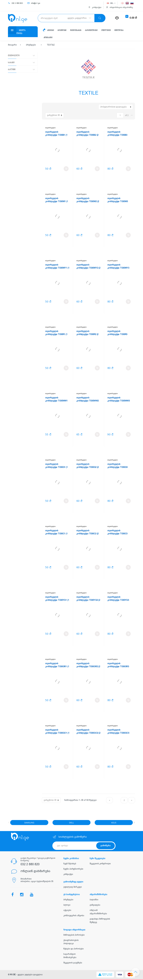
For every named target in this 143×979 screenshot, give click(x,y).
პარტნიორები (91, 30)
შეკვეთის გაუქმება (72, 963)
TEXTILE (51, 45)
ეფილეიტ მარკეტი (72, 887)
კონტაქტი (48, 38)
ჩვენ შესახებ (75, 30)
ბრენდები (62, 30)
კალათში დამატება (66, 168)
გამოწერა (105, 845)
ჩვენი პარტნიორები (73, 869)
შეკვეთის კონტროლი (100, 863)
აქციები (50, 30)
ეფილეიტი (106, 30)
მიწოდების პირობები (74, 935)
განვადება (95, 905)
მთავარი (12, 45)
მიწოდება (118, 30)
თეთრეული (50, 128)
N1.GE (13, 974)
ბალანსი (94, 899)
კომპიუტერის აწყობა (73, 915)
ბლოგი (66, 905)
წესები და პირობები (73, 949)
